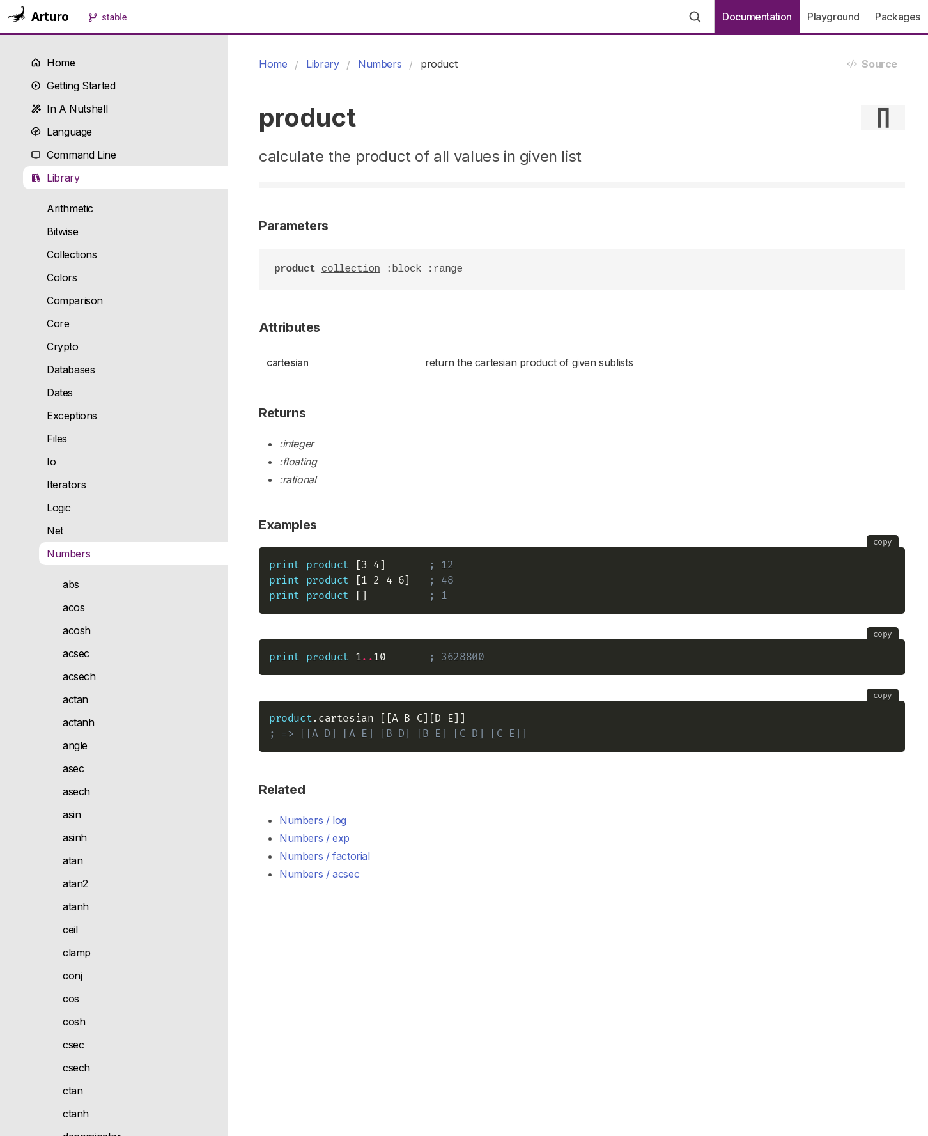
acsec (76, 653)
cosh (74, 1021)
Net (55, 530)
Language (61, 131)
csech (76, 1067)
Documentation (757, 16)
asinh (75, 837)
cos (71, 998)
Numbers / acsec (319, 874)
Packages (897, 16)
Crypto (63, 346)
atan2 (75, 883)
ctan (72, 1090)
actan (75, 699)
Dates (60, 392)
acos (73, 607)
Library (55, 177)
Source (872, 64)
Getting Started (73, 85)
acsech (79, 676)
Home (53, 62)
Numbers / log (312, 820)
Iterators (66, 484)
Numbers (68, 553)
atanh (76, 906)
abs (71, 584)
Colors (62, 277)
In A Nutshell (69, 108)
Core (58, 323)
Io (51, 461)
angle (75, 745)
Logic (59, 507)
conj (72, 975)
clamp (77, 952)
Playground (833, 16)
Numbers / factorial (324, 856)
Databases (71, 369)
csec (73, 1044)
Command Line (73, 154)
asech (76, 791)
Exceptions (72, 415)
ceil (70, 929)
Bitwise (62, 231)
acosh (77, 630)
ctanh (76, 1113)
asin (72, 814)
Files (57, 438)
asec (73, 768)
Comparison (75, 300)
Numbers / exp (314, 838)
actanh (79, 722)
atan (72, 860)
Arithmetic (70, 208)
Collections (72, 254)
